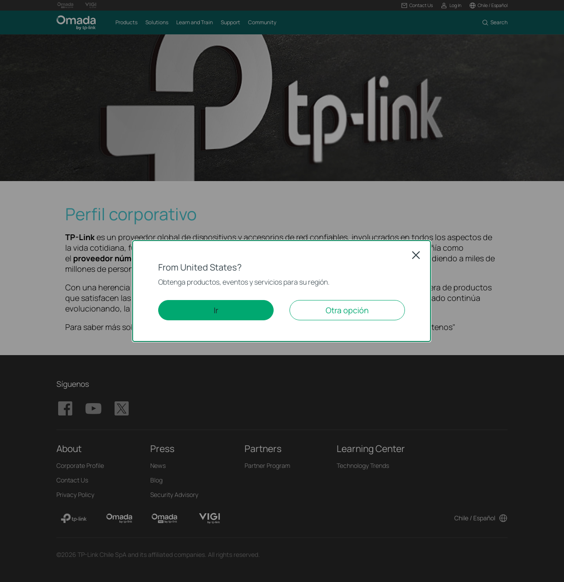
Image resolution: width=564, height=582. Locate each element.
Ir (216, 310)
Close (416, 255)
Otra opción (347, 310)
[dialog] (282, 291)
